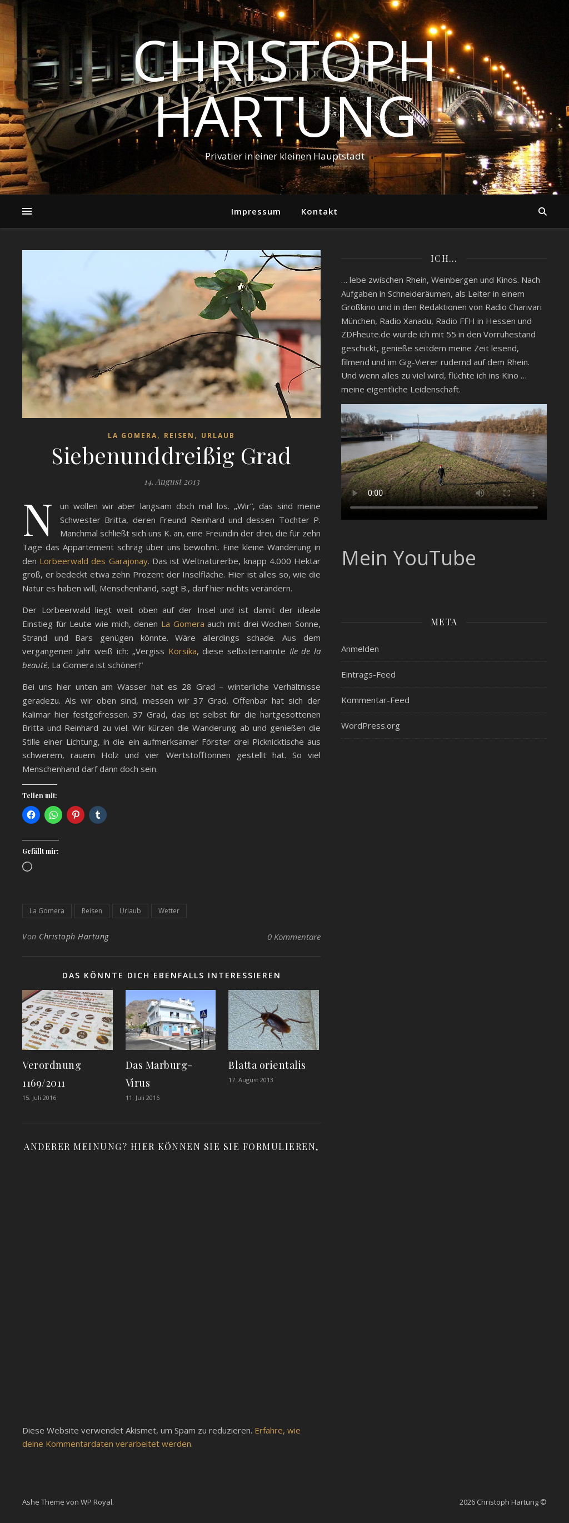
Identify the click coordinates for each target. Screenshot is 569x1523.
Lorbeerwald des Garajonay (93, 560)
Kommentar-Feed (375, 699)
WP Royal (96, 1502)
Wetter (168, 910)
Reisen (179, 435)
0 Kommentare (294, 936)
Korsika (182, 650)
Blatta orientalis (267, 1065)
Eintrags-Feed (368, 674)
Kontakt (319, 211)
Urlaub (218, 435)
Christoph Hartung (284, 87)
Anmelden (360, 648)
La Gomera (132, 435)
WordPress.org (370, 725)
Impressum (256, 211)
